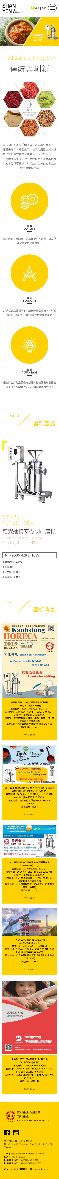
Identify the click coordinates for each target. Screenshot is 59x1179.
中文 (37, 8)
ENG (44, 8)
